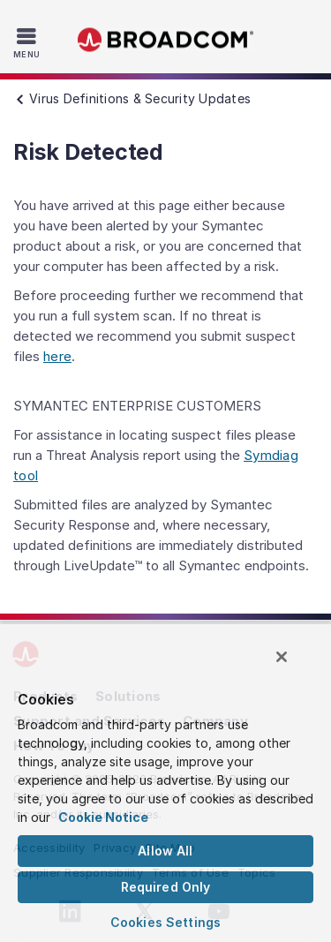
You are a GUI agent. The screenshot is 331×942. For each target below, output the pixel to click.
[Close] (281, 656)
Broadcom (166, 40)
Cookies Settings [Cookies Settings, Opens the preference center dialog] (165, 922)
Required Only (166, 886)
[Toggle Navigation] (28, 42)
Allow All (165, 850)
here (57, 356)
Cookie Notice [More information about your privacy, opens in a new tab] (103, 817)
